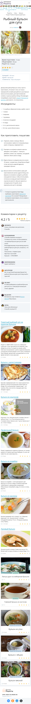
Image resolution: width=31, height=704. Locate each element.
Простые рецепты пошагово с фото (5, 3)
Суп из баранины (2, 8)
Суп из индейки (12, 8)
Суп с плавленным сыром (23, 8)
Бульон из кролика (9, 496)
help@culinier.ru (6, 696)
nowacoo (17, 27)
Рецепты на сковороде (26, 8)
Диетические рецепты (20, 8)
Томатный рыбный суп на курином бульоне (12, 323)
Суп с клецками (28, 8)
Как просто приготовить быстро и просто (7, 690)
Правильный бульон (10, 430)
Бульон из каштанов (9, 397)
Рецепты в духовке (14, 8)
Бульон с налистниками (11, 362)
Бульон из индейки (9, 461)
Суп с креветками (5, 8)
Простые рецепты (17, 8)
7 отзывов (5, 69)
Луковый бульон (8, 529)
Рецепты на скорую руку (9, 9)
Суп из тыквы (6, 8)
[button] (29, 3)
